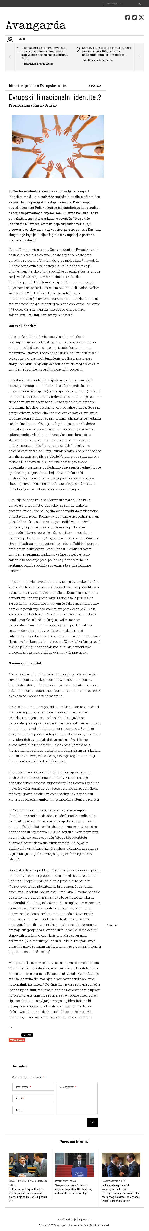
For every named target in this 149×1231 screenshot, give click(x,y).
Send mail (17, 1039)
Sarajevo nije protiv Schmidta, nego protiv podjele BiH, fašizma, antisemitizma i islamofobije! (73, 1189)
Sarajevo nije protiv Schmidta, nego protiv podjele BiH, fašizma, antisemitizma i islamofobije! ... (106, 51)
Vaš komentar (68, 1086)
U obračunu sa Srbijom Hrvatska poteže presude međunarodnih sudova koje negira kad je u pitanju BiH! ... (44, 53)
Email (20, 1098)
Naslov (19, 1110)
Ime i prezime (23, 1086)
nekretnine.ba (104, 1225)
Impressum (84, 1219)
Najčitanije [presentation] (112, 925)
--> (10, 1027)
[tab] (112, 925)
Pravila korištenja (67, 1219)
